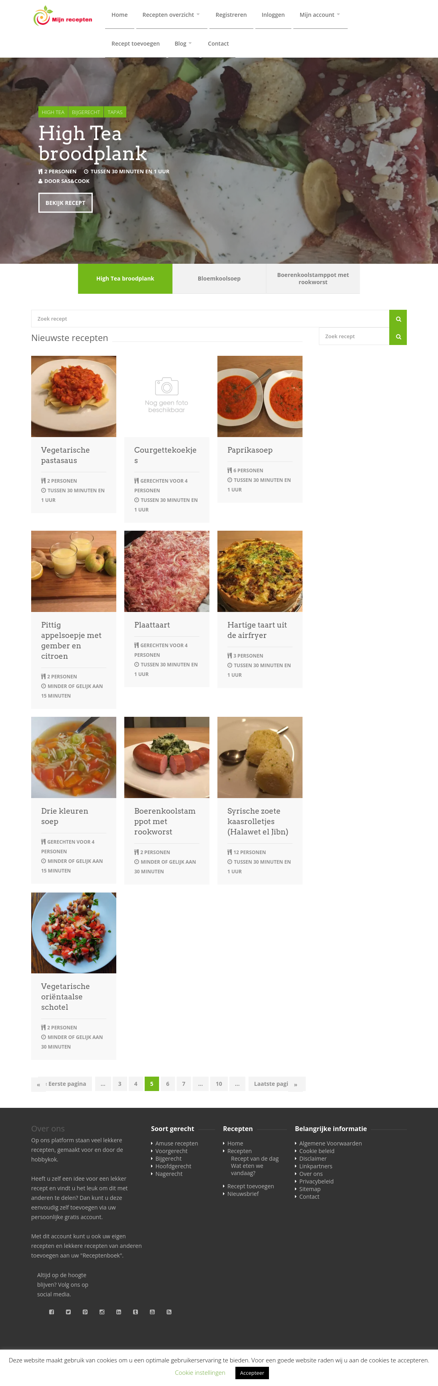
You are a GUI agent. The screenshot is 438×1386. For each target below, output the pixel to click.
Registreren (231, 14)
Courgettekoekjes (165, 457)
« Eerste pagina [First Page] (65, 1085)
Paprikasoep (250, 451)
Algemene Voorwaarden (330, 1145)
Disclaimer (313, 1160)
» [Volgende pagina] (295, 1086)
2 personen (60, 172)
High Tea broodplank (92, 144)
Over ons (311, 1175)
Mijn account (317, 14)
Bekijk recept (66, 204)
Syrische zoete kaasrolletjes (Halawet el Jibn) (258, 823)
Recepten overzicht (168, 14)
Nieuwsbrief (243, 1195)
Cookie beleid (316, 1152)
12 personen (249, 853)
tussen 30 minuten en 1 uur (130, 172)
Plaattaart (152, 626)
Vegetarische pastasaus (65, 457)
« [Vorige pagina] (38, 1086)
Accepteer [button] (252, 1372)
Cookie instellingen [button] (200, 1372)
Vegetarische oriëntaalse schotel (65, 998)
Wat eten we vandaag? (247, 1170)
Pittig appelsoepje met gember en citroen (71, 642)
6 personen (248, 472)
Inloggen (273, 14)
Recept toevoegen (135, 44)
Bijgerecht (86, 113)
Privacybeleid (316, 1183)
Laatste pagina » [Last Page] (277, 1085)
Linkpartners (315, 1167)
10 (219, 1085)
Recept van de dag (255, 1160)
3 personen (248, 657)
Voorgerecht (171, 1152)
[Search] (398, 320)
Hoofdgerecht (173, 1167)
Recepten (239, 1152)
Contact (218, 44)
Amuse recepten (176, 1145)
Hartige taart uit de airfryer (257, 632)
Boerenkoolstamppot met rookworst (165, 823)
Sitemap (310, 1190)
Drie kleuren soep (64, 818)
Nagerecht (169, 1175)
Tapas (115, 113)
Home (119, 14)
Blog (180, 44)
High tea (53, 113)
